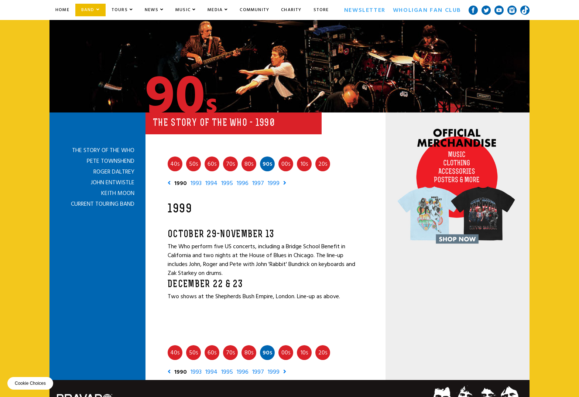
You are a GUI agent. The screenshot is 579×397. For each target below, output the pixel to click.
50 (193, 164)
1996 (243, 183)
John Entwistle (112, 182)
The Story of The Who (103, 150)
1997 (258, 183)
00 (286, 164)
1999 (274, 183)
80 (249, 164)
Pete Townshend (110, 161)
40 (175, 164)
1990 (180, 183)
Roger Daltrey (113, 171)
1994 (211, 183)
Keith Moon (117, 193)
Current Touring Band (102, 204)
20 (323, 164)
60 (212, 164)
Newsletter (365, 10)
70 (230, 164)
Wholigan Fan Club (427, 10)
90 (267, 164)
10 (304, 164)
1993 (196, 183)
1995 (227, 183)
